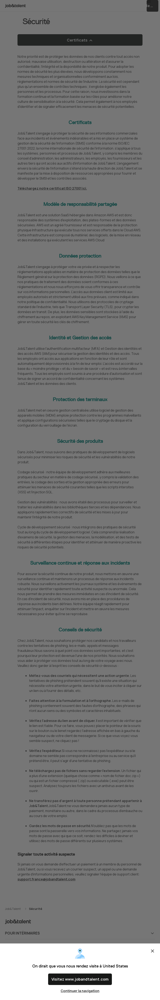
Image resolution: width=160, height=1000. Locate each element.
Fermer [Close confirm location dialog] (152, 954)
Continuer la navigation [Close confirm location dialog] (80, 991)
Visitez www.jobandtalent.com (80, 981)
